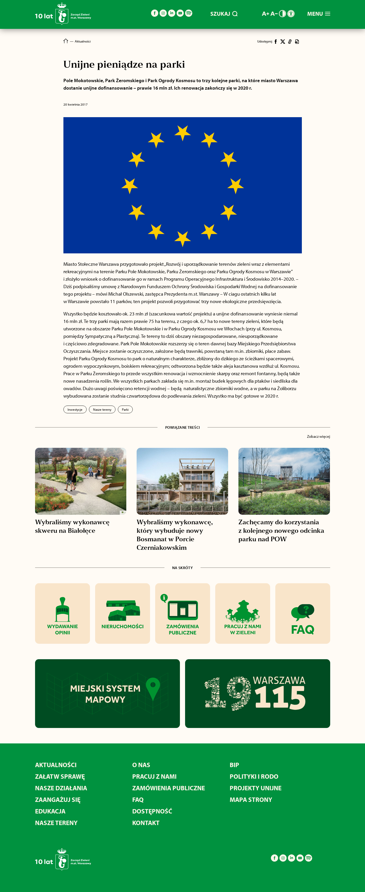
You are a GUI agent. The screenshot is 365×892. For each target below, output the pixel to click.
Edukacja (50, 811)
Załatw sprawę (60, 776)
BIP (234, 765)
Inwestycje (75, 409)
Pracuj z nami (154, 776)
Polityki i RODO (254, 776)
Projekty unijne (255, 788)
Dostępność (152, 811)
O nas (141, 765)
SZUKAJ (223, 13)
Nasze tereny (102, 409)
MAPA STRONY (251, 799)
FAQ (138, 799)
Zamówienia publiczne (168, 788)
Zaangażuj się (57, 799)
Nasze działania (61, 788)
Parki (125, 409)
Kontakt (146, 823)
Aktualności (56, 765)
